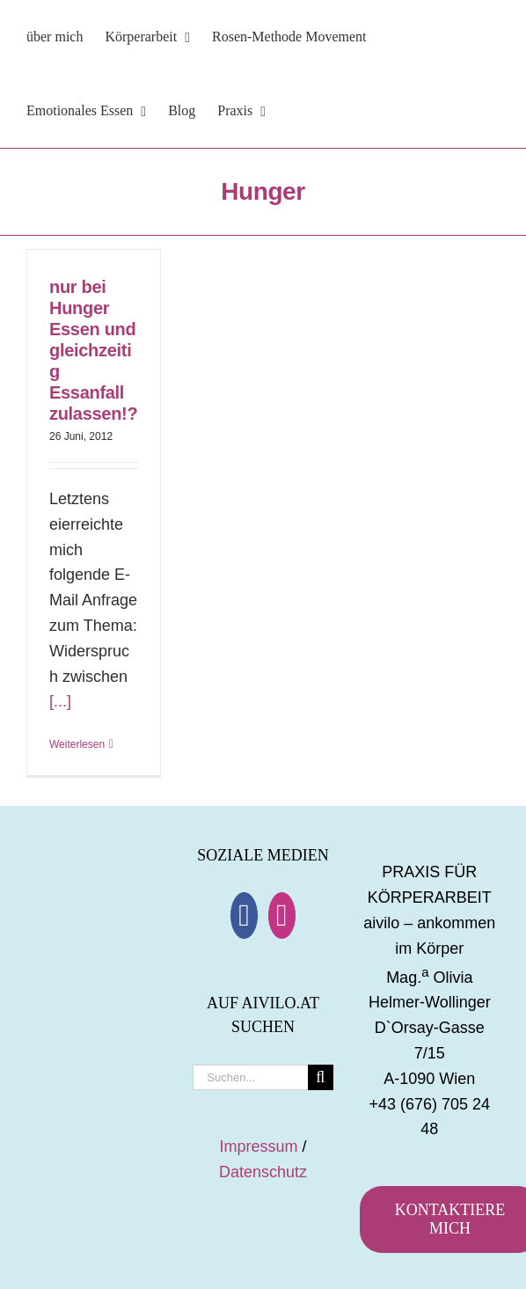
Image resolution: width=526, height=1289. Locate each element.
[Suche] (320, 1077)
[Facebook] (244, 915)
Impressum (258, 1146)
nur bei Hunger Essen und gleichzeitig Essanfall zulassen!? (93, 350)
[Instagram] (282, 915)
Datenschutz (263, 1172)
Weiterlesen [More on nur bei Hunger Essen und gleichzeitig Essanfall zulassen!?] (77, 744)
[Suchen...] (250, 1077)
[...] (60, 701)
